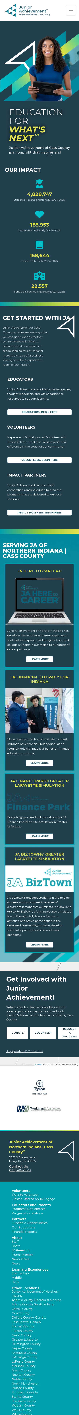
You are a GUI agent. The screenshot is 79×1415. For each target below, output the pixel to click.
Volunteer (43, 1032)
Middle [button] (17, 1277)
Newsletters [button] (20, 1259)
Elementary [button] (20, 1273)
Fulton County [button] (22, 1331)
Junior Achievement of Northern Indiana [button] (35, 1293)
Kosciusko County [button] (25, 1353)
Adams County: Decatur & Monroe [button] (36, 1300)
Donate (17, 1032)
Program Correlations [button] (27, 1213)
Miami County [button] (22, 1370)
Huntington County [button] (26, 1344)
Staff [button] (15, 1241)
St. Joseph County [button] (25, 1392)
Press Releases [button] (22, 1255)
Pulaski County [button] (23, 1388)
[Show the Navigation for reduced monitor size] (71, 11)
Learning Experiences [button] (30, 1269)
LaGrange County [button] (24, 1357)
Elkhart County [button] (23, 1326)
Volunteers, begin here (39, 460)
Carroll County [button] (22, 1309)
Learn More (40, 659)
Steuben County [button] (24, 1401)
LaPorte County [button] (23, 1361)
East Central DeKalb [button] (26, 1322)
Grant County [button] (22, 1335)
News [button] (16, 1263)
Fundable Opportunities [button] (29, 1223)
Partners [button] (19, 1219)
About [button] (17, 1237)
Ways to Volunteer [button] (25, 1194)
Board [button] (16, 1246)
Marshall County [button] (24, 1366)
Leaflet (38, 1065)
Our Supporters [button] (23, 1227)
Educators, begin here (39, 412)
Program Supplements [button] (28, 1209)
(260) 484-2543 (20, 1170)
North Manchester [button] (25, 1383)
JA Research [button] (21, 1250)
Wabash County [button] (23, 1405)
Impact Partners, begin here (39, 512)
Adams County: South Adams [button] (33, 1304)
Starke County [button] (22, 1396)
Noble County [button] (22, 1379)
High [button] (15, 1282)
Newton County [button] (23, 1374)
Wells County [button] (21, 1410)
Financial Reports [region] (24, 1232)
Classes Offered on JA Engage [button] (33, 1199)
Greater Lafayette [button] (25, 1339)
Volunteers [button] (21, 1190)
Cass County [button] (20, 1313)
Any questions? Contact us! (24, 1051)
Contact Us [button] (18, 1166)
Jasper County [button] (22, 1348)
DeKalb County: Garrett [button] (29, 1317)
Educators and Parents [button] (31, 1205)
